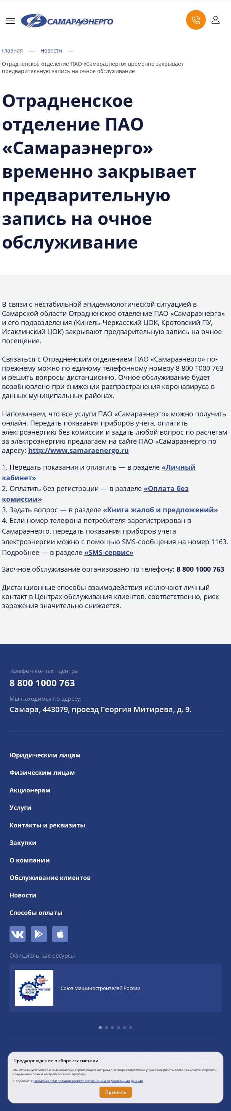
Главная (18, 50)
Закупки (23, 842)
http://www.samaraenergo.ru (78, 450)
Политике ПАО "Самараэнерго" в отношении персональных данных (88, 1081)
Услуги (21, 807)
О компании (30, 860)
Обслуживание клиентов (50, 877)
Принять (115, 1092)
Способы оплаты (36, 913)
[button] (100, 1027)
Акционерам (30, 790)
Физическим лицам (42, 772)
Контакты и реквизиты (47, 825)
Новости (57, 50)
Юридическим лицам (45, 755)
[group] (115, 988)
